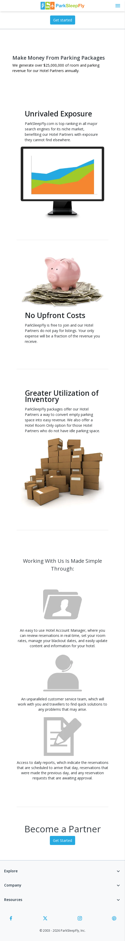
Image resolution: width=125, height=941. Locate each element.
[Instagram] (79, 919)
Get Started (62, 840)
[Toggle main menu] (118, 5)
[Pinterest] (114, 919)
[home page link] (62, 6)
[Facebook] (10, 919)
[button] (62, 872)
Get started (62, 20)
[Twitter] (45, 919)
